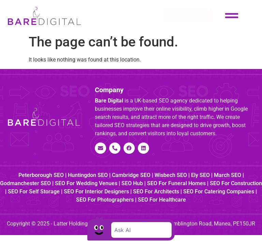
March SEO (227, 175)
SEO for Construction (236, 183)
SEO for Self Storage (34, 191)
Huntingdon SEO (88, 175)
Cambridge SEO (131, 175)
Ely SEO (200, 175)
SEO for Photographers (105, 199)
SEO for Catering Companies (218, 191)
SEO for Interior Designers (96, 191)
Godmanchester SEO (25, 183)
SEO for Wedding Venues (86, 183)
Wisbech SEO (171, 175)
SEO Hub (132, 183)
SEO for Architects (156, 191)
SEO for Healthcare (162, 199)
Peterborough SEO (41, 175)
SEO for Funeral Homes (176, 183)
